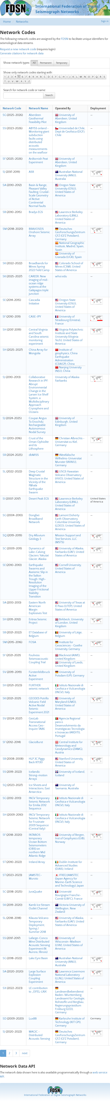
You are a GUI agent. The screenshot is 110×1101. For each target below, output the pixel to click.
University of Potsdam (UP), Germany (69, 673)
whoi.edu (61, 276)
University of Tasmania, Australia (67, 786)
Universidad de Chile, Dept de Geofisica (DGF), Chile (70, 132)
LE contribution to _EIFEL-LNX (38, 990)
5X (4, 988)
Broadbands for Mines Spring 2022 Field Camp (39, 267)
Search (49, 95)
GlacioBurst (36, 742)
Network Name (38, 108)
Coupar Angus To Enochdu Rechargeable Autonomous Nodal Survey (38, 425)
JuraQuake (35, 891)
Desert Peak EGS (39, 498)
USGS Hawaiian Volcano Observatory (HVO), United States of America (69, 477)
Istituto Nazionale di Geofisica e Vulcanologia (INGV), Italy (70, 689)
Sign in (105, 21)
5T (4, 862)
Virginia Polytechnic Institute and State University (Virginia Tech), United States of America (69, 336)
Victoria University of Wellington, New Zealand (70, 908)
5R (4, 455)
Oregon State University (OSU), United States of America (65, 190)
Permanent (46, 63)
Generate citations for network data (22, 53)
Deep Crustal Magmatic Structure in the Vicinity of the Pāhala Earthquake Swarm (38, 482)
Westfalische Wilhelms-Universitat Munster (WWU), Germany (68, 460)
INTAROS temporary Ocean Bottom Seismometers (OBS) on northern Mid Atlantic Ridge (38, 845)
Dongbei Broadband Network (36, 519)
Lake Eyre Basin (38, 958)
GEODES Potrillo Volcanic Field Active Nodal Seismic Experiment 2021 (39, 705)
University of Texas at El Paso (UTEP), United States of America (70, 606)
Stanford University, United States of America (69, 762)
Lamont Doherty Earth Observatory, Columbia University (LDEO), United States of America (70, 522)
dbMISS (34, 455)
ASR (31, 172)
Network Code (12, 108)
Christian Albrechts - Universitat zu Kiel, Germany (70, 442)
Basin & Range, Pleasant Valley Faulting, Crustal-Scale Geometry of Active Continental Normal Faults (39, 196)
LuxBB (33, 1018)
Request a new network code (18, 49)
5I (4, 498)
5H (4, 329)
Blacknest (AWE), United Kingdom (67, 657)
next (24, 1053)
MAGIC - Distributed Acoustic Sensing (39, 1035)
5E (4, 300)
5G (4, 115)
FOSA (32, 642)
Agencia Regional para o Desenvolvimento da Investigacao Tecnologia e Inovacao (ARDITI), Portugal (70, 727)
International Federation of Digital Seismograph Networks (55, 1095)
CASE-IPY (35, 316)
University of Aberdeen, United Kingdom (66, 118)
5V (4, 672)
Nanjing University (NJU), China (68, 369)
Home (7, 21)
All (34, 63)
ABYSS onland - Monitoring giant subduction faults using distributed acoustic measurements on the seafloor (39, 141)
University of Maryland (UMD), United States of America (65, 703)
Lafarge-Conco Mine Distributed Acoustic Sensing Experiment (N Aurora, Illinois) (39, 945)
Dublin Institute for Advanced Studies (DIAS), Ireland (68, 865)
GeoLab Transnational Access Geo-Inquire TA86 (37, 724)
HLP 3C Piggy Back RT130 (37, 760)
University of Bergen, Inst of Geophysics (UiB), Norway (70, 838)
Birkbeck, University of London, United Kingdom (69, 623)
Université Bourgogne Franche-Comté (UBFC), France (68, 895)
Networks (22, 21)
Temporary (61, 63)
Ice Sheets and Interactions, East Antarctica (39, 788)
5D (4, 1018)
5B (4, 212)
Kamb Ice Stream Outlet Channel (39, 906)
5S (4, 128)
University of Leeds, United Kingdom (69, 664)
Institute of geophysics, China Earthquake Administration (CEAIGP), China (66, 356)
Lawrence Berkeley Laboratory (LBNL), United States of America (69, 217)
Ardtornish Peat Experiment (38, 160)
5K (4, 263)
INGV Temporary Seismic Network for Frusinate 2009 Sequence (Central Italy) (39, 821)
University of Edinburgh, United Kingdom (66, 422)
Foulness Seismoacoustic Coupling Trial (38, 659)
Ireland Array (37, 862)
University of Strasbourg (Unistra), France (68, 320)
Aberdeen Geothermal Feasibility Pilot (37, 118)
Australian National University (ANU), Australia (68, 175)
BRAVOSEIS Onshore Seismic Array (39, 232)
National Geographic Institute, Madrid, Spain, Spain (69, 246)
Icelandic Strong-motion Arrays (38, 775)
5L (4, 471)
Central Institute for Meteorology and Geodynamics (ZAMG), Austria (69, 747)
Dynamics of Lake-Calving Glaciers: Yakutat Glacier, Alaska (39, 554)
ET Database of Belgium (38, 634)
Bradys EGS (36, 212)
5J (4, 172)
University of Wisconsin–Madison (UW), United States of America (69, 943)
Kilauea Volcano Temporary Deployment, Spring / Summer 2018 (38, 925)
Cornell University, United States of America (68, 568)
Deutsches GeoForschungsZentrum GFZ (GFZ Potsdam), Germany (70, 234)
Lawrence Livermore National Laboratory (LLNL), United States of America (70, 977)
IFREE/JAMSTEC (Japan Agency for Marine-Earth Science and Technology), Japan (69, 880)
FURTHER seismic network (39, 687)
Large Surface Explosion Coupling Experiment (37, 977)
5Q (5, 535)
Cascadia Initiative (34, 301)
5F (4, 159)
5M (5, 229)
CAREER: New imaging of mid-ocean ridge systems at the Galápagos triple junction (38, 285)
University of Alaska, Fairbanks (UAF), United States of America (69, 552)
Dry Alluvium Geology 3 (37, 537)
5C (4, 548)
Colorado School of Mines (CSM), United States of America (69, 267)
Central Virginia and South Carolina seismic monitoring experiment (39, 336)
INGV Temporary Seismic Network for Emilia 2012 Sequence (39, 803)
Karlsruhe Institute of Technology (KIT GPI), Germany (70, 1022)
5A (4, 185)
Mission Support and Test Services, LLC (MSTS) (68, 539)
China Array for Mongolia (38, 351)
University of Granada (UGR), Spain (68, 255)
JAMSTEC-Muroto (35, 877)
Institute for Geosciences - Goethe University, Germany (68, 646)
